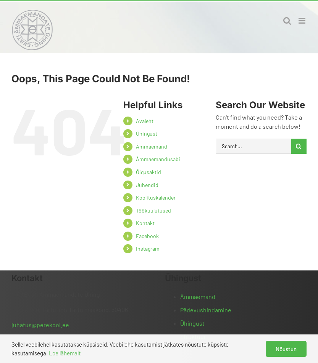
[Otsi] (299, 146)
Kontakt (145, 223)
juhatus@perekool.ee (40, 324)
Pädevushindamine (205, 309)
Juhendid (147, 185)
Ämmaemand (151, 146)
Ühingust (146, 133)
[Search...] (253, 146)
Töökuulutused (153, 210)
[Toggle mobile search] (287, 21)
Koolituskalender (156, 197)
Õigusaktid (148, 172)
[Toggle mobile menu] (303, 21)
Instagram (148, 248)
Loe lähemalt (65, 353)
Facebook (147, 236)
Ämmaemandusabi (158, 159)
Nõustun (286, 348)
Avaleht (144, 121)
